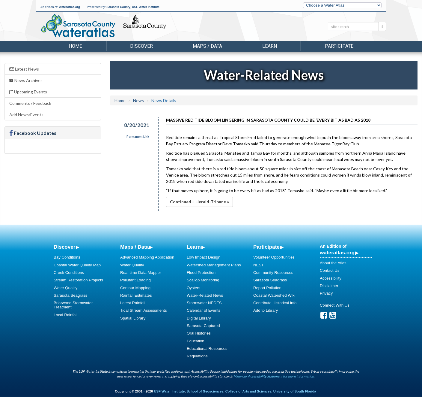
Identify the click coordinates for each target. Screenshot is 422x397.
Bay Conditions (67, 257)
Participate (266, 247)
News (138, 100)
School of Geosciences (204, 391)
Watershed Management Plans (214, 265)
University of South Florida (294, 391)
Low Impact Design (203, 257)
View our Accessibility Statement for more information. (274, 376)
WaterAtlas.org (69, 7)
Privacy (326, 293)
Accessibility (330, 278)
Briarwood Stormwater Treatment (73, 305)
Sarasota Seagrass (70, 295)
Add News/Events (26, 114)
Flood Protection (201, 272)
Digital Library (199, 318)
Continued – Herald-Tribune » (199, 201)
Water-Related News (205, 295)
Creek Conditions (69, 272)
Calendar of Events (203, 310)
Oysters (193, 288)
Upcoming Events (28, 91)
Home (75, 46)
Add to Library (265, 310)
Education (195, 341)
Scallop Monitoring (203, 280)
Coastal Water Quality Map (77, 265)
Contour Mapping (135, 288)
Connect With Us (334, 305)
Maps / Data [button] (207, 46)
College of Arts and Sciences (248, 391)
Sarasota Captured (203, 325)
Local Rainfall (65, 315)
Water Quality (65, 288)
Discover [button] (141, 46)
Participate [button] (339, 46)
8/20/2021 (136, 125)
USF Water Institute (145, 7)
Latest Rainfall (132, 303)
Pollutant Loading (135, 280)
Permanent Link (137, 136)
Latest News (24, 68)
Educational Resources (207, 348)
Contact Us (329, 270)
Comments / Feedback (30, 103)
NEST (258, 265)
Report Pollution (267, 288)
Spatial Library (132, 318)
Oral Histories (199, 333)
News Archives (26, 80)
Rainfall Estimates (136, 295)
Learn (194, 247)
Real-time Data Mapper (140, 272)
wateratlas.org (337, 253)
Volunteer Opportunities (274, 257)
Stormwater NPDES (204, 303)
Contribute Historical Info (274, 303)
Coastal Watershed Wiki (274, 295)
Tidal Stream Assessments (143, 310)
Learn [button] (269, 46)
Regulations (197, 356)
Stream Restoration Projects (78, 280)
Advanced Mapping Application (147, 257)
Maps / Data (134, 247)
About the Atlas (333, 263)
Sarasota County (118, 7)
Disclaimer (329, 285)
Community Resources (273, 272)
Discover (64, 247)
